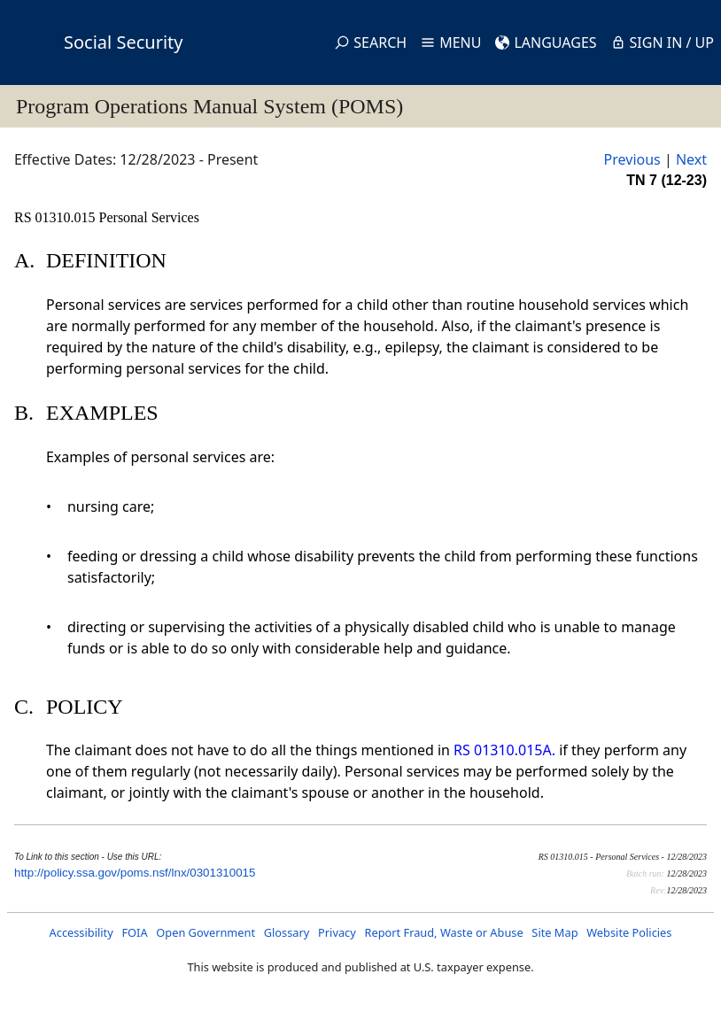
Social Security (123, 42)
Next (691, 159)
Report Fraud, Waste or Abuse (443, 932)
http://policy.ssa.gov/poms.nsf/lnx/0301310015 (134, 872)
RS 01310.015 (56, 217)
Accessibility (81, 932)
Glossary (287, 932)
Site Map (554, 932)
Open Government (205, 932)
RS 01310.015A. (504, 750)
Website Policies (628, 932)
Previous (632, 159)
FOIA (134, 932)
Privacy (337, 932)
